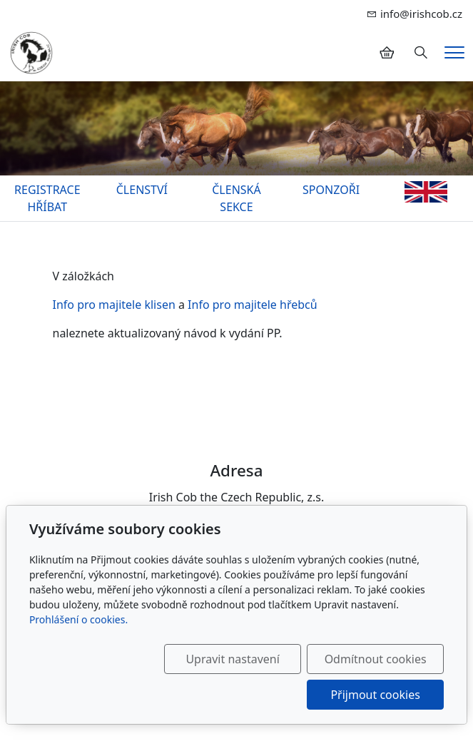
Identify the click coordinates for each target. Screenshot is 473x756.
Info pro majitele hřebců (252, 304)
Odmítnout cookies (376, 659)
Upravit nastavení (232, 659)
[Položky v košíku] (386, 53)
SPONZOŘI (331, 190)
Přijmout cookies (374, 695)
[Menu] (454, 52)
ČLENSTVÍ (142, 190)
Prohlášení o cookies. (78, 619)
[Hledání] (421, 52)
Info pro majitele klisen (114, 304)
